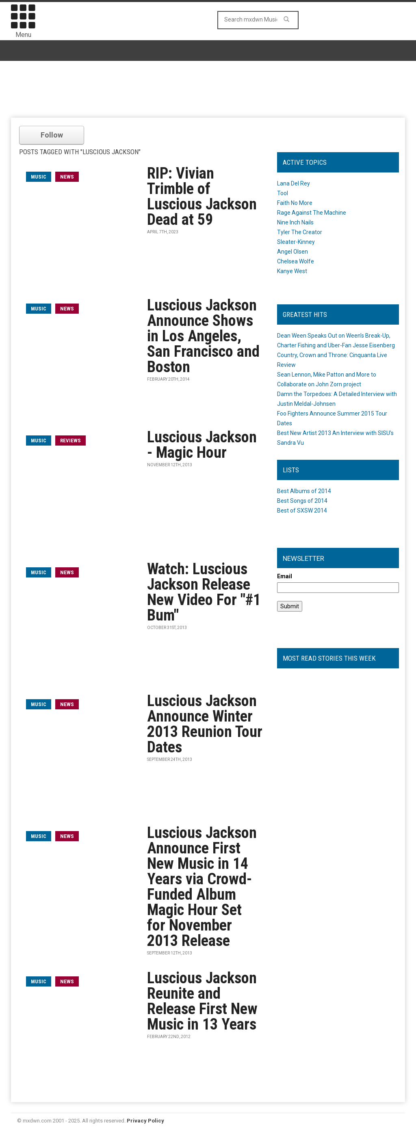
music (38, 177)
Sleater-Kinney (296, 242)
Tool (282, 193)
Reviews (70, 440)
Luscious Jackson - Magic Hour (202, 444)
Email (284, 576)
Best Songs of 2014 (302, 501)
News (67, 177)
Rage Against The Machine (311, 212)
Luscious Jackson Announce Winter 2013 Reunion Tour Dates (204, 724)
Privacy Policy (145, 1121)
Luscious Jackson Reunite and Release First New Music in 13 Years (202, 1001)
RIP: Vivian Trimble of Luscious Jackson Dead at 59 (202, 196)
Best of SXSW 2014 (302, 510)
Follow (52, 135)
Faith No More (294, 203)
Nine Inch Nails (295, 222)
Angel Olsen (292, 251)
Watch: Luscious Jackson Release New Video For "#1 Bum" (204, 592)
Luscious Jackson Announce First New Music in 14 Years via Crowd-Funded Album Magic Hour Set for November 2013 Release (202, 887)
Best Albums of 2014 (304, 491)
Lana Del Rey (293, 183)
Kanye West (292, 271)
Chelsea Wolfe (295, 261)
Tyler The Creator (299, 232)
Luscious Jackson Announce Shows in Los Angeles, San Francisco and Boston (203, 336)
